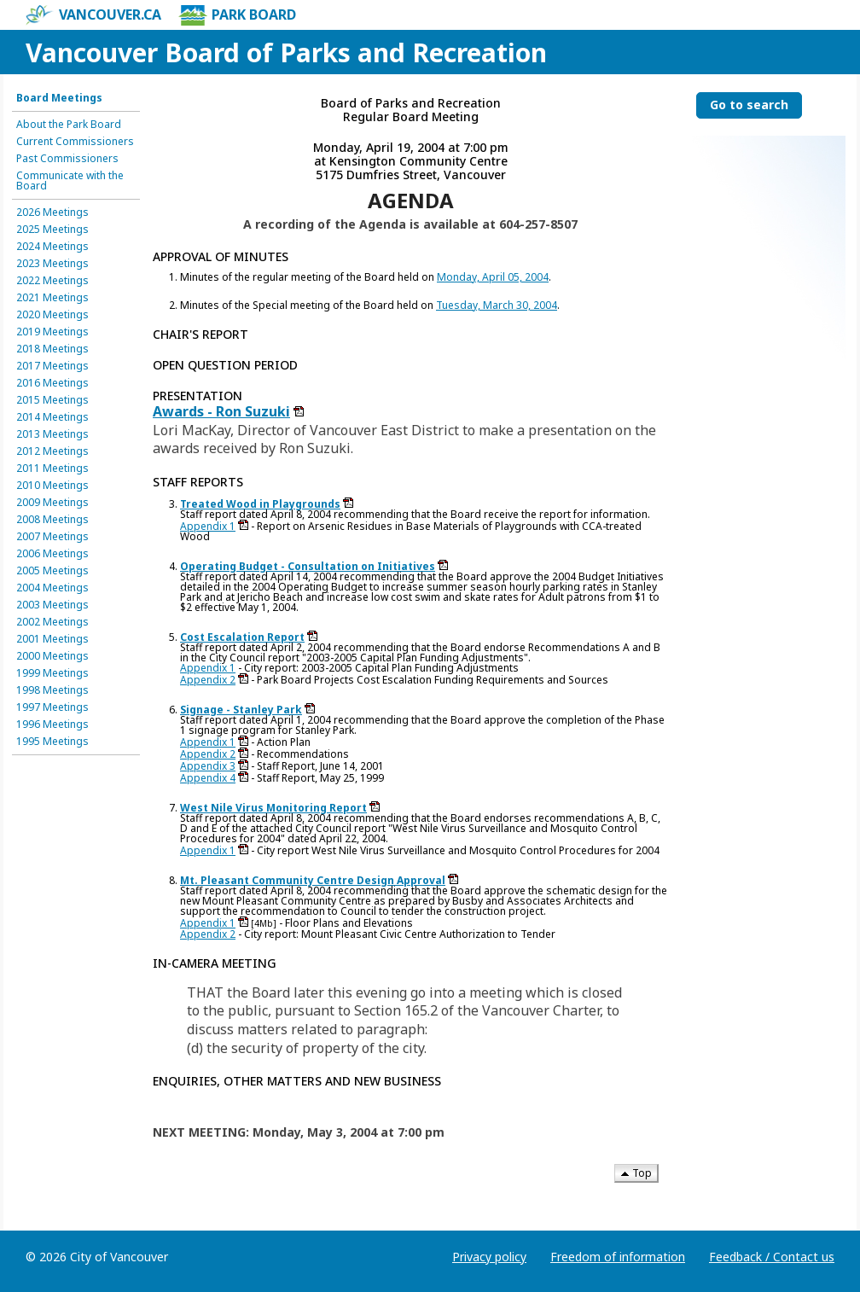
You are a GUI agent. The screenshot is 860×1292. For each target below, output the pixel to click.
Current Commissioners (75, 142)
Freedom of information (617, 1256)
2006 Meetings (52, 554)
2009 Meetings (52, 503)
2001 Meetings (52, 639)
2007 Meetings (52, 537)
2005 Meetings (52, 571)
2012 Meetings (52, 451)
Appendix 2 (207, 679)
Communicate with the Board (70, 181)
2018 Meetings (52, 349)
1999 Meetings (52, 673)
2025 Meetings (52, 230)
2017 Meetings (52, 366)
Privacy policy (489, 1256)
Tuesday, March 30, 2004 (496, 305)
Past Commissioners (67, 159)
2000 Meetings (52, 656)
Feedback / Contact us (771, 1256)
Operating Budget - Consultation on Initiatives (307, 566)
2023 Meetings (52, 264)
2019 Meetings (52, 332)
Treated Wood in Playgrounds (260, 504)
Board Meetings (59, 98)
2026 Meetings (52, 212)
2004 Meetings (52, 588)
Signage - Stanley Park (241, 709)
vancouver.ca (93, 15)
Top (636, 1173)
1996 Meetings (52, 724)
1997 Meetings (52, 707)
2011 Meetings (52, 468)
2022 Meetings (52, 281)
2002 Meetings (52, 622)
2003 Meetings (52, 605)
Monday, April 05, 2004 (493, 277)
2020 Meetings (52, 315)
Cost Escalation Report (242, 637)
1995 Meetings (52, 742)
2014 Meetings (52, 417)
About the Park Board (68, 125)
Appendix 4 (207, 778)
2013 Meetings (52, 434)
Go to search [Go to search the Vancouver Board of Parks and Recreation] (749, 104)
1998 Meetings (52, 690)
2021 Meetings (52, 298)
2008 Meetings (52, 520)
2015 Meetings (52, 400)
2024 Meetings (52, 247)
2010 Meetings (52, 486)
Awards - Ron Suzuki (221, 411)
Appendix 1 (207, 526)
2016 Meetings (52, 383)
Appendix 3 (207, 766)
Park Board (237, 15)
